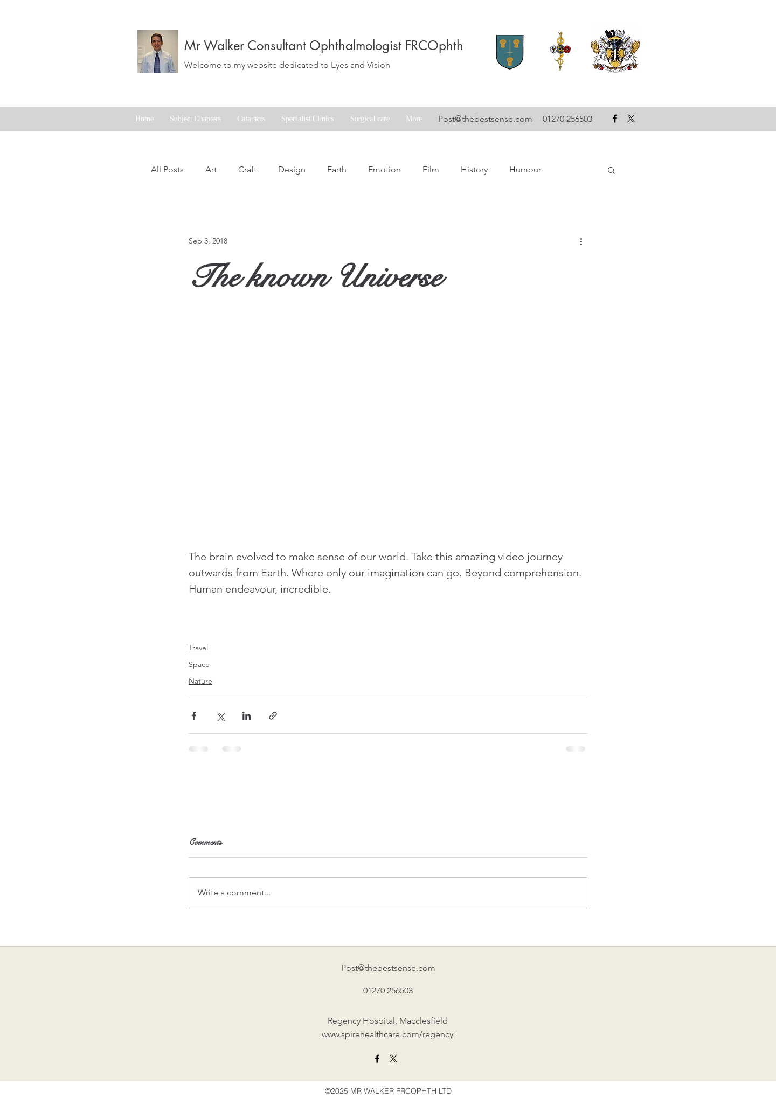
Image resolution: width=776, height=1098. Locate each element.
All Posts (167, 169)
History (474, 169)
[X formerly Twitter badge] (631, 118)
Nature (200, 681)
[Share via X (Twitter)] (220, 716)
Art (211, 169)
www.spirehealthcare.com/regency (387, 1034)
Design (292, 169)
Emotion (384, 169)
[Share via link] (273, 716)
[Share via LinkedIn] (246, 716)
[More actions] (580, 240)
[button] (611, 169)
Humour (525, 169)
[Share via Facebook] (194, 716)
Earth (337, 169)
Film (430, 169)
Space (199, 664)
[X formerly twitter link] (393, 1058)
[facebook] (614, 118)
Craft (247, 169)
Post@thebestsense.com (485, 119)
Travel (198, 647)
